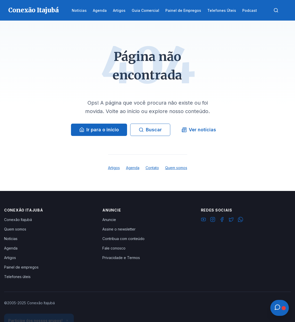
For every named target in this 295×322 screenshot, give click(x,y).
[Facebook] (222, 220)
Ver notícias (199, 129)
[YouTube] (203, 220)
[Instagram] (212, 220)
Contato (152, 167)
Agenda (132, 167)
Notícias (10, 238)
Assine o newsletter (119, 229)
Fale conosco (114, 248)
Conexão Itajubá (18, 219)
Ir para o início (99, 129)
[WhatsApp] (240, 220)
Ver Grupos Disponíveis (39, 309)
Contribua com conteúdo (123, 238)
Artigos (114, 167)
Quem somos (176, 167)
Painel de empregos (21, 267)
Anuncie (109, 219)
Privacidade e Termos (121, 257)
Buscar (150, 129)
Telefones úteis (17, 276)
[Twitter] (231, 220)
